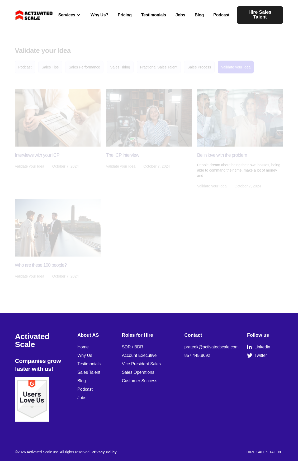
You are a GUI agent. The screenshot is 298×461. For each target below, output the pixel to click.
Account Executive (139, 355)
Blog (199, 15)
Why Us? (99, 15)
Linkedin (258, 347)
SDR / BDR (132, 347)
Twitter (257, 355)
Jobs (180, 15)
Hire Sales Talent (259, 15)
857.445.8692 (197, 355)
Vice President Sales (141, 364)
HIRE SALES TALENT (265, 452)
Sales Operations (138, 372)
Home (83, 347)
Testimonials (153, 15)
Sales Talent (88, 372)
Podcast (221, 15)
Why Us (84, 355)
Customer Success (139, 381)
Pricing (125, 15)
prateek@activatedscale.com (211, 347)
